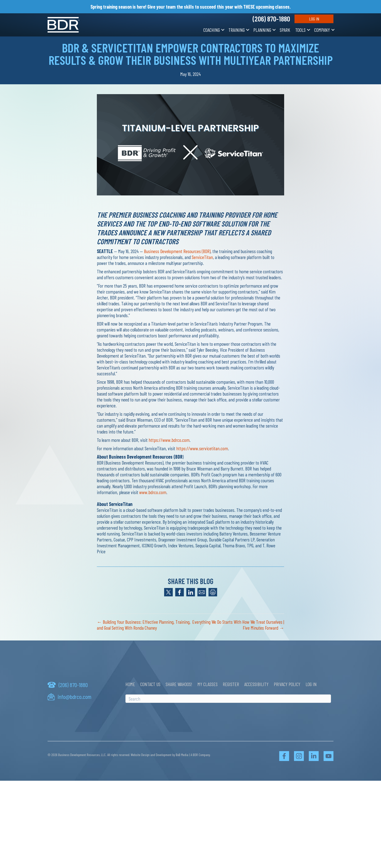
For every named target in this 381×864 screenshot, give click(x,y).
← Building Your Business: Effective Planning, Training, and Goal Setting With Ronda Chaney (143, 625)
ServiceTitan (202, 257)
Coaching (211, 30)
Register (231, 684)
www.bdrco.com (152, 492)
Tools (300, 30)
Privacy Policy (287, 684)
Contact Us (150, 684)
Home (130, 684)
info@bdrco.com (74, 696)
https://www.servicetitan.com (202, 448)
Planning (262, 30)
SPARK (285, 30)
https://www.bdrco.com (169, 440)
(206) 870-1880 (271, 19)
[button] (223, 29)
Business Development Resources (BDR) (177, 251)
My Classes (207, 684)
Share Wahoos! (179, 684)
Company (322, 30)
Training (236, 30)
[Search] (228, 698)
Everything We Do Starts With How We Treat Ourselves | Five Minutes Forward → (238, 625)
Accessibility (256, 684)
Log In (314, 19)
